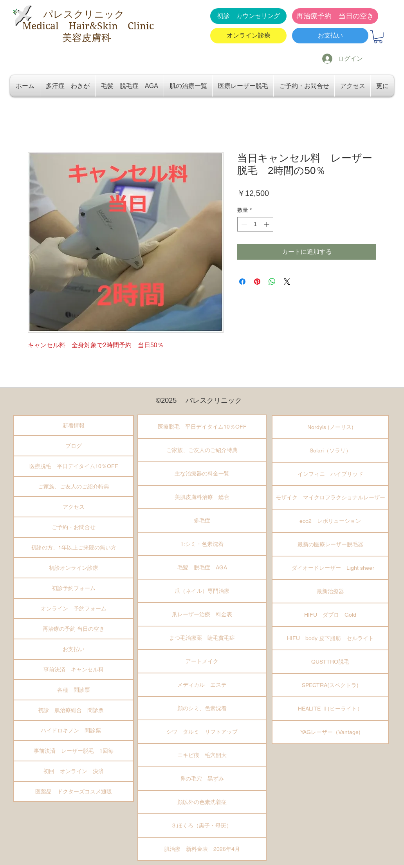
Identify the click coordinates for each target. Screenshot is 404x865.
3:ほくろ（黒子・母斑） (202, 825)
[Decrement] (243, 224)
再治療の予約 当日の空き (74, 629)
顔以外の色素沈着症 (202, 802)
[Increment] (267, 224)
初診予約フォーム (74, 588)
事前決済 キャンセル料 (73, 669)
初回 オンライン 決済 (73, 771)
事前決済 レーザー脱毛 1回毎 (74, 751)
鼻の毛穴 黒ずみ (202, 778)
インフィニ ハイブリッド (330, 474)
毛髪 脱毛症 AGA (202, 567)
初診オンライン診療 (73, 568)
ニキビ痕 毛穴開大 (202, 755)
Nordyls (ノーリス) (330, 427)
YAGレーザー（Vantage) (330, 732)
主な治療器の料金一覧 (202, 473)
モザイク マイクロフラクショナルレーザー (330, 497)
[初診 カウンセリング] (248, 16)
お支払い (74, 649)
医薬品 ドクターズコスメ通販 (73, 791)
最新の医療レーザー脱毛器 (330, 544)
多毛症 (202, 520)
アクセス (74, 507)
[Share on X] (287, 281)
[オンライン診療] (248, 35)
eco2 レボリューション (330, 521)
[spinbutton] (255, 224)
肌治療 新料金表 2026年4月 (202, 849)
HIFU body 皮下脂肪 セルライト (330, 638)
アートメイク (202, 661)
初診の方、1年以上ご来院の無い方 (73, 547)
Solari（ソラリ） (330, 450)
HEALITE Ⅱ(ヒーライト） (330, 708)
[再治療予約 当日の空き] (335, 16)
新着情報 (74, 425)
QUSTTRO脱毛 (330, 662)
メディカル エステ (202, 685)
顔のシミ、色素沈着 (202, 708)
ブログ (73, 446)
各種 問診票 (73, 690)
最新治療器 (330, 591)
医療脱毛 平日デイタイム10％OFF (73, 466)
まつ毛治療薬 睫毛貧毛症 (202, 638)
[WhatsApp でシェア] (272, 281)
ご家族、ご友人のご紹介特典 (73, 486)
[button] (378, 36)
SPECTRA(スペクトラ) (330, 685)
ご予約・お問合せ (74, 527)
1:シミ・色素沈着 (202, 544)
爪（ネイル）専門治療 (202, 591)
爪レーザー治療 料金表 (202, 614)
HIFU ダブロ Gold (330, 615)
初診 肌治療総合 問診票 (73, 710)
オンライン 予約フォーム (73, 608)
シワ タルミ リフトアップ (202, 732)
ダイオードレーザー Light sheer (330, 568)
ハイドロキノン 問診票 (73, 730)
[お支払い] (330, 35)
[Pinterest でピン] (257, 281)
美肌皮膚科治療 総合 (202, 497)
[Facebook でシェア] (242, 281)
